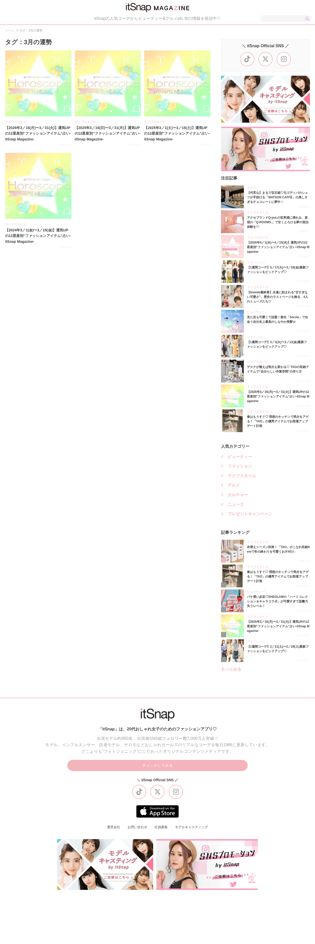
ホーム (9, 33)
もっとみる (231, 671)
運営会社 (111, 830)
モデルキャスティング (193, 830)
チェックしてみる (157, 768)
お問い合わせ (136, 830)
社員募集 (161, 830)
